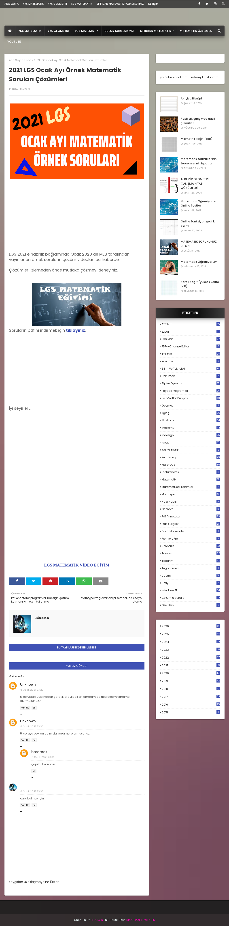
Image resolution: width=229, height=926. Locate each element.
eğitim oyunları (191, 383)
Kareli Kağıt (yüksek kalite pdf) (200, 284)
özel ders (191, 605)
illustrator (191, 420)
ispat (191, 443)
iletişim (153, 4)
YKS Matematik (33, 4)
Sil (34, 707)
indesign (191, 435)
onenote (191, 509)
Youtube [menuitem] (14, 41)
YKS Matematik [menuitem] (30, 31)
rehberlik (191, 546)
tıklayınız (75, 330)
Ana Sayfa (16, 60)
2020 (191, 673)
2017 (191, 697)
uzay (191, 583)
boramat (39, 751)
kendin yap (191, 457)
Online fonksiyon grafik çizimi (198, 223)
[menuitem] (9, 31)
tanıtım (191, 553)
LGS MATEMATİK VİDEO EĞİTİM (76, 565)
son (28, 60)
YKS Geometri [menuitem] (58, 31)
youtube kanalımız (173, 77)
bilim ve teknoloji (191, 368)
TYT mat (191, 354)
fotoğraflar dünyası (191, 398)
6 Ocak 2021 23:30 (32, 726)
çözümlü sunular (191, 598)
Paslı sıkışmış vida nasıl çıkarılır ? (198, 120)
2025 (191, 634)
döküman (191, 376)
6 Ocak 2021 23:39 (43, 757)
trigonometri (191, 568)
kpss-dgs (191, 465)
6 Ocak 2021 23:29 (31, 689)
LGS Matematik (81, 4)
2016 (191, 704)
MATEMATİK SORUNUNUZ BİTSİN (199, 243)
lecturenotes (191, 472)
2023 (191, 650)
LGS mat (191, 339)
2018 (191, 689)
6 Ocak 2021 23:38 (31, 791)
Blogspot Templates (140, 920)
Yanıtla (25, 707)
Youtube (191, 361)
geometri (191, 405)
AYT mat (191, 324)
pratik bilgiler (191, 524)
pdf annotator (191, 516)
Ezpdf (191, 332)
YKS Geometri (57, 4)
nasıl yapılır (191, 502)
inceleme (191, 428)
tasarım (191, 561)
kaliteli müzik (191, 450)
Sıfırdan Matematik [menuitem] (155, 31)
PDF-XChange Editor (191, 346)
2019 (191, 681)
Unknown (28, 684)
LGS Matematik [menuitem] (86, 31)
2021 (191, 665)
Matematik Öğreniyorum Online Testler (199, 203)
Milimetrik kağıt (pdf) (196, 139)
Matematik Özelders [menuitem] (196, 31)
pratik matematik (191, 531)
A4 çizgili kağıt (191, 98)
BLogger (97, 920)
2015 (191, 712)
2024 (191, 642)
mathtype (191, 494)
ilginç (191, 413)
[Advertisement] (76, 220)
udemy (191, 575)
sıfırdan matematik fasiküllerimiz (120, 4)
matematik (191, 480)
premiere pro (191, 539)
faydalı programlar (191, 391)
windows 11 (191, 590)
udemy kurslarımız (204, 77)
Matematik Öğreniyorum (199, 262)
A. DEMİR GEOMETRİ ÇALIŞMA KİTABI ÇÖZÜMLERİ (194, 183)
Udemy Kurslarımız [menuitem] (119, 31)
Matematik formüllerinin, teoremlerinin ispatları (199, 161)
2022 (191, 657)
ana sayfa (11, 4)
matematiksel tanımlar (191, 487)
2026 (191, 626)
